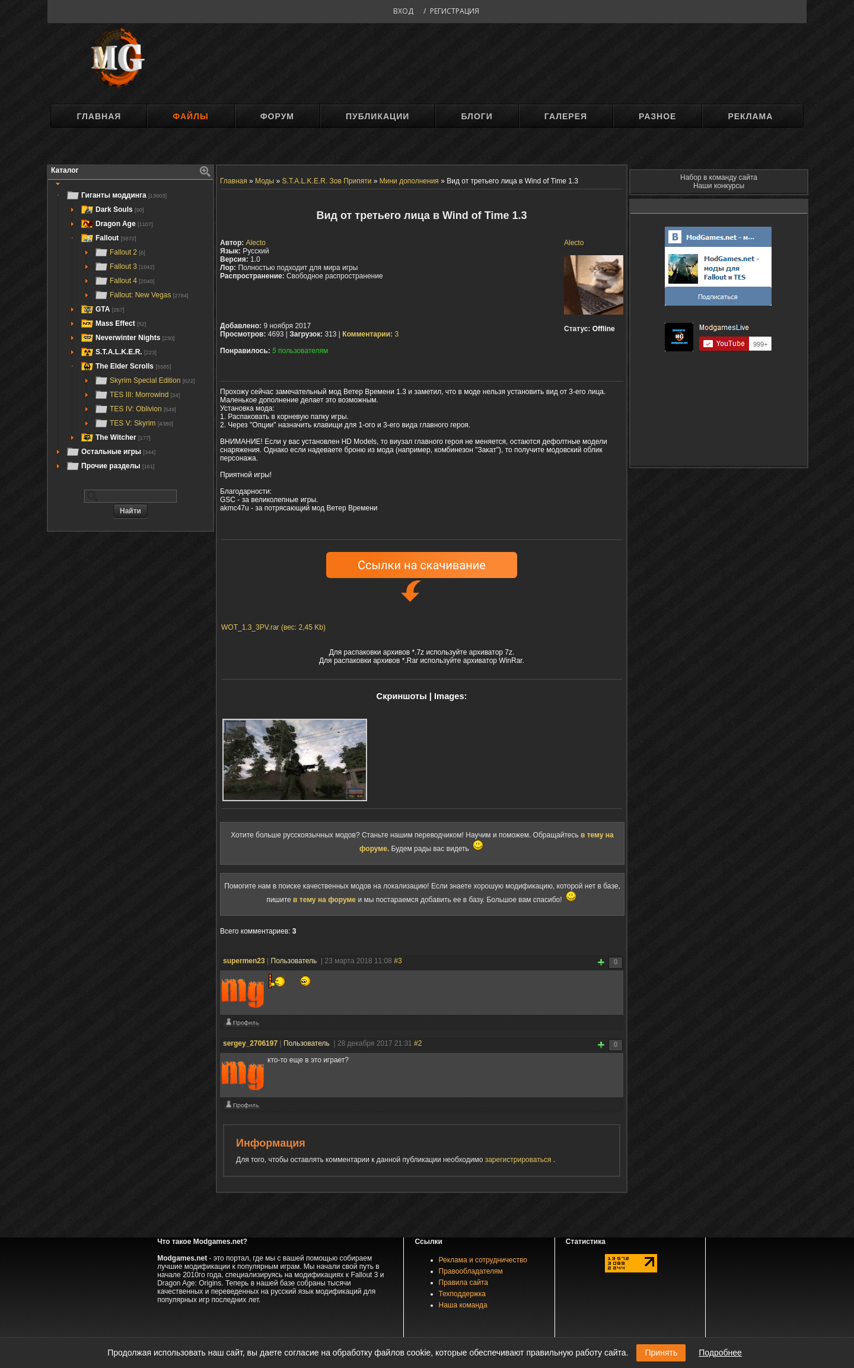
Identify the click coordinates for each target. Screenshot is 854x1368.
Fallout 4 (124, 281)
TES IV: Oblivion (135, 409)
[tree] (130, 330)
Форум (277, 116)
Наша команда (463, 1305)
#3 (397, 961)
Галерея (565, 116)
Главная (99, 116)
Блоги (476, 116)
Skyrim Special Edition (144, 380)
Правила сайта (463, 1282)
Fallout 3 (124, 266)
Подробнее (720, 1352)
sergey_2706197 (250, 1043)
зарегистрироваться (519, 1160)
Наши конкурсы (718, 186)
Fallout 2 (119, 252)
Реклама (750, 116)
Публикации (377, 116)
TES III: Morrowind (137, 395)
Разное (657, 116)
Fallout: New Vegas (141, 295)
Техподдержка (462, 1294)
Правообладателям (471, 1271)
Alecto (574, 243)
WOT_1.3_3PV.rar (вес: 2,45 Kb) (273, 627)
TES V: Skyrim (133, 423)
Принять (661, 1352)
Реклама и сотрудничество (483, 1260)
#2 (418, 1043)
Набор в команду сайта (718, 177)
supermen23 (244, 961)
